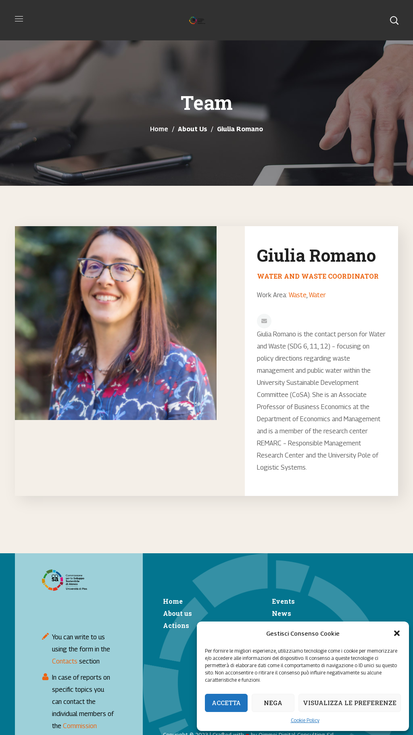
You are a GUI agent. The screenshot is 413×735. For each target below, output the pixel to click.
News (281, 613)
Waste (297, 294)
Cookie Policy (305, 720)
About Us (192, 129)
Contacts (64, 661)
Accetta (226, 703)
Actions (176, 625)
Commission (80, 726)
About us (177, 613)
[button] (397, 633)
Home (159, 129)
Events (283, 601)
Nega (273, 703)
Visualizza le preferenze (349, 703)
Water (317, 294)
